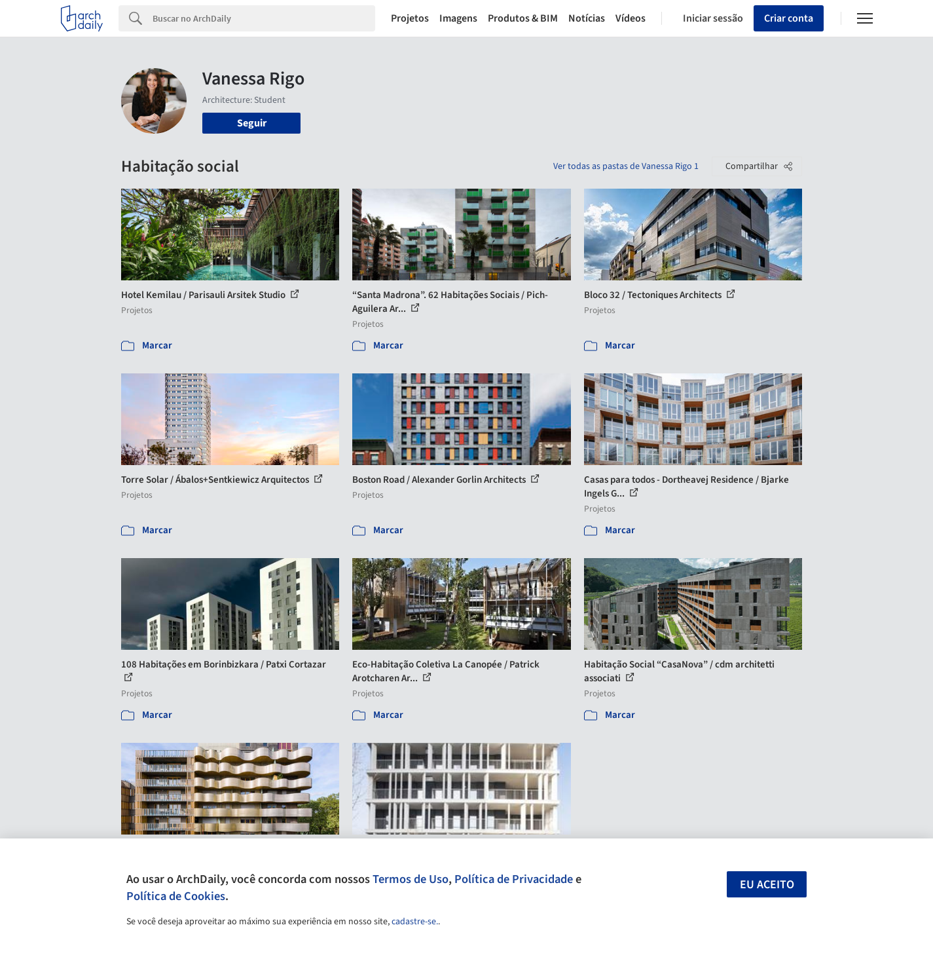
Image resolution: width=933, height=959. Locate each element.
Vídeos (630, 18)
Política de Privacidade (513, 879)
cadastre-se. (415, 921)
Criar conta (788, 18)
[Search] (264, 18)
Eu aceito (767, 884)
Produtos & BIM (523, 18)
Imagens (458, 18)
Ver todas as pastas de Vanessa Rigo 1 (626, 166)
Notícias (586, 18)
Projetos (410, 18)
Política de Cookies (175, 896)
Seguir (251, 123)
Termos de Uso (410, 879)
